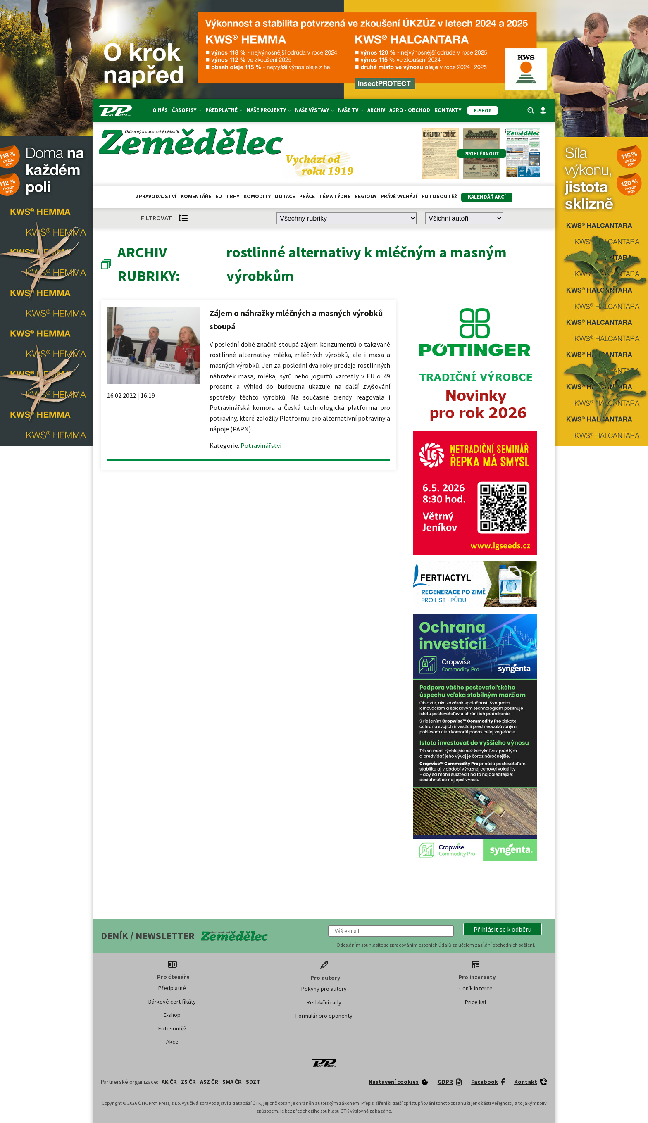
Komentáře (196, 196)
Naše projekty (269, 110)
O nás (160, 110)
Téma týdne (334, 196)
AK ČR (169, 1081)
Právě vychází (399, 196)
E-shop (172, 1014)
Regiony (365, 196)
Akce (172, 1041)
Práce (307, 196)
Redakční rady (324, 1002)
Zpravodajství (156, 196)
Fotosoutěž (439, 196)
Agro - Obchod (409, 110)
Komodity (257, 196)
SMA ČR (232, 1081)
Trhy (232, 196)
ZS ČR (188, 1081)
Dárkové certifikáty (172, 1001)
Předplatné (224, 110)
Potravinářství (261, 445)
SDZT (253, 1081)
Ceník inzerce (476, 988)
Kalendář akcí (487, 196)
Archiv (376, 110)
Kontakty (447, 110)
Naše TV (350, 110)
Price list (475, 1002)
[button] (502, 929)
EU (218, 196)
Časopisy (186, 110)
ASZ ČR (209, 1081)
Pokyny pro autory (324, 988)
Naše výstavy (314, 110)
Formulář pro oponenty (324, 1015)
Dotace (285, 196)
